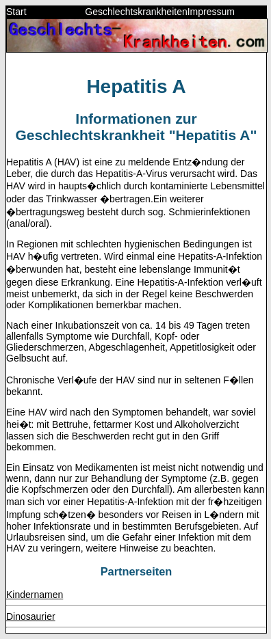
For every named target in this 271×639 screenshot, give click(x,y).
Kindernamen (34, 594)
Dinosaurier (30, 616)
